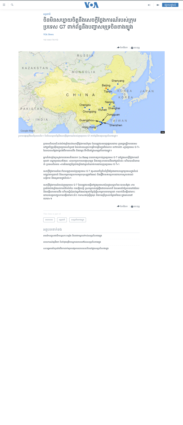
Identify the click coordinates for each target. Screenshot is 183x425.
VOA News (48, 34)
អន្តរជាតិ (47, 14)
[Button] (122, 48)
